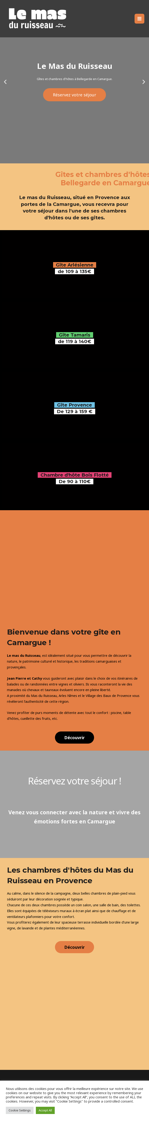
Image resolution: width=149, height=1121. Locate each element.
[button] (74, 737)
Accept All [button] (45, 1110)
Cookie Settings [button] (20, 1110)
